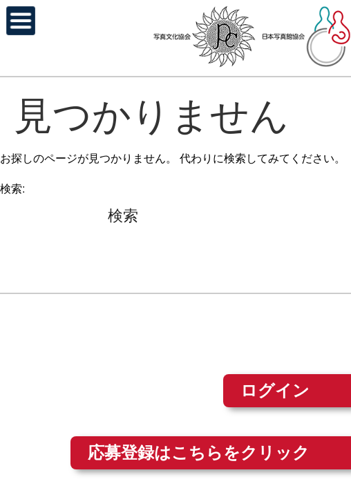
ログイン (275, 390)
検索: (12, 189)
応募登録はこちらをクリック (199, 452)
